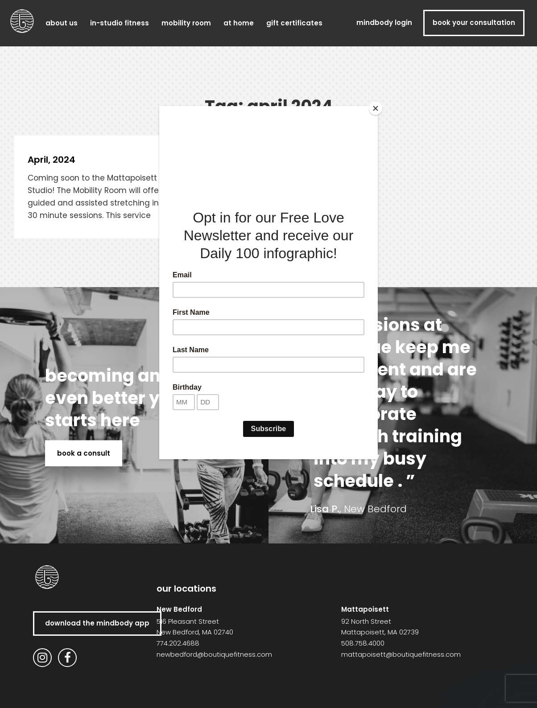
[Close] (375, 108)
